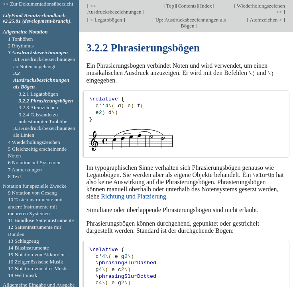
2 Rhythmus (21, 46)
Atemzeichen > (266, 20)
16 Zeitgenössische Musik (35, 262)
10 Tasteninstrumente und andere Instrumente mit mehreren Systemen (35, 206)
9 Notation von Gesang (32, 193)
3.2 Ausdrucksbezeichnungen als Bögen (41, 80)
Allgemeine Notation (25, 32)
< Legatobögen (106, 20)
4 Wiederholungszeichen (34, 142)
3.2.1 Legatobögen (38, 94)
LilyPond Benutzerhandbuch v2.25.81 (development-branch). (37, 18)
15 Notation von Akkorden (36, 255)
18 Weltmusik (22, 275)
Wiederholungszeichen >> (260, 9)
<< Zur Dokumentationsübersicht (38, 4)
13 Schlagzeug (23, 241)
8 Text (14, 176)
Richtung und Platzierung (133, 196)
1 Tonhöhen (20, 39)
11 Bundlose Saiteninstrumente (41, 220)
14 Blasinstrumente (28, 248)
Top (170, 6)
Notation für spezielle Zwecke (35, 186)
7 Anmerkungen (25, 170)
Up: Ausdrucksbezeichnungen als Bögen (190, 23)
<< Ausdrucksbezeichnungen (115, 9)
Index (206, 6)
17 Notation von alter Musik (38, 268)
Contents (187, 6)
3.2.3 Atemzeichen (38, 107)
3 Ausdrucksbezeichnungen (38, 52)
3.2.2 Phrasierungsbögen (45, 101)
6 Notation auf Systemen (34, 162)
